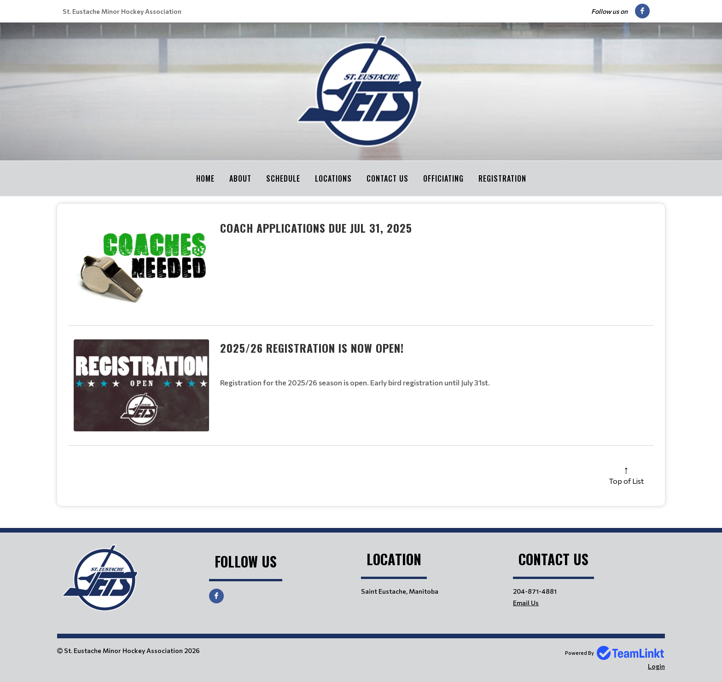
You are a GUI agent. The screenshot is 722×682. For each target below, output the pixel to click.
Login (656, 666)
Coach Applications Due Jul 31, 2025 (316, 227)
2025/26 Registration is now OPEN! (312, 347)
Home (205, 178)
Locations (333, 178)
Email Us (526, 602)
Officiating (443, 178)
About (240, 178)
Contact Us (387, 178)
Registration (502, 178)
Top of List (626, 480)
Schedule (283, 178)
